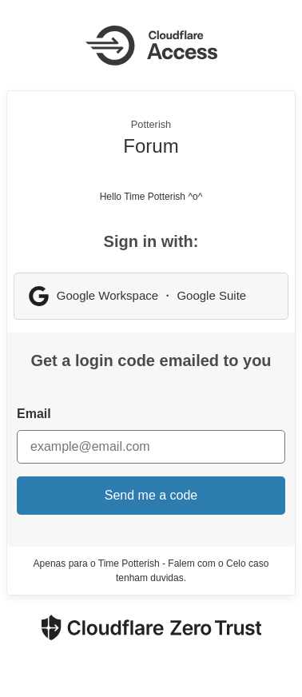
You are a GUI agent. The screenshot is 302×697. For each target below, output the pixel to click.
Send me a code (151, 495)
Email (34, 413)
